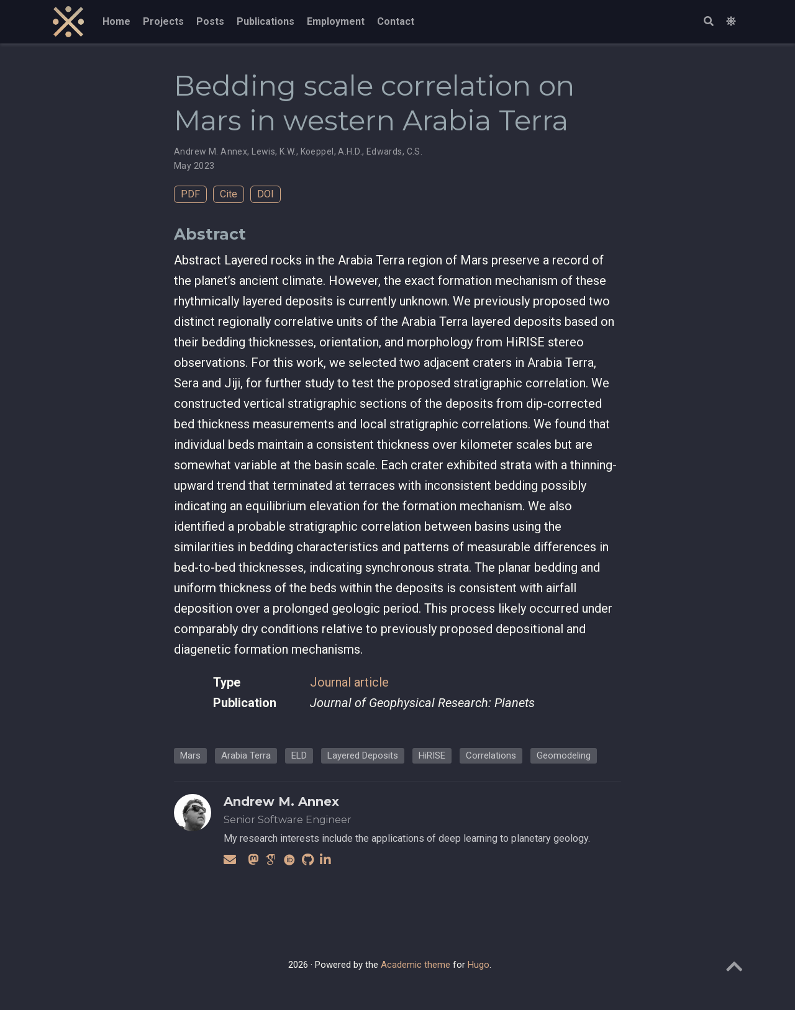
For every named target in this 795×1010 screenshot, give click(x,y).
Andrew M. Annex (210, 151)
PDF (190, 194)
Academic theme (415, 964)
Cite (228, 194)
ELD (299, 755)
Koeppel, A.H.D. (331, 151)
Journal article (349, 682)
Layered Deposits (362, 755)
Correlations (491, 755)
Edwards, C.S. (394, 151)
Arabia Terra (246, 755)
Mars (190, 755)
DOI (265, 194)
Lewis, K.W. (274, 151)
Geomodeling (564, 755)
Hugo (478, 964)
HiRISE (432, 755)
